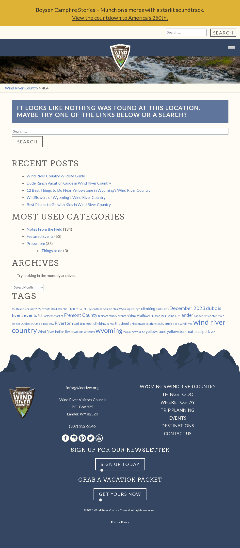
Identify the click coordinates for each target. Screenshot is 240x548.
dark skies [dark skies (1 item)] (162, 309)
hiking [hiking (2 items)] (131, 316)
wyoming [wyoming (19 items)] (109, 330)
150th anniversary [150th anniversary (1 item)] (23, 309)
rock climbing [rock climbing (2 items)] (96, 324)
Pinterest (82, 438)
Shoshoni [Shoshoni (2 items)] (121, 324)
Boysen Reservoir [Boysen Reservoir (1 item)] (97, 309)
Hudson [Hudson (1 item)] (155, 316)
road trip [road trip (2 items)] (78, 324)
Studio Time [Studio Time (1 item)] (172, 323)
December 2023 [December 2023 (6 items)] (187, 308)
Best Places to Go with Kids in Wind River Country (69, 204)
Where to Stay (177, 402)
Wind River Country (120, 57)
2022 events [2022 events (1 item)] (42, 309)
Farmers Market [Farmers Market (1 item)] (53, 316)
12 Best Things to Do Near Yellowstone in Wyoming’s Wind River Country (88, 190)
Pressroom (36, 243)
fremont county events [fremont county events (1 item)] (112, 316)
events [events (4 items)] (30, 315)
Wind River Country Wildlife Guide (56, 176)
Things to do (52, 250)
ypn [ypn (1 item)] (213, 332)
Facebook (65, 438)
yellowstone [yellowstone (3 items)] (156, 331)
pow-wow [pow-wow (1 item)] (48, 323)
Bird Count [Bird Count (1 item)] (79, 309)
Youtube (99, 438)
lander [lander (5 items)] (186, 315)
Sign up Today (120, 464)
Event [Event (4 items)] (17, 315)
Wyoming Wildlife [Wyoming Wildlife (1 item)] (134, 332)
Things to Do (177, 394)
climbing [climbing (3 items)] (148, 308)
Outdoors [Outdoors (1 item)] (26, 323)
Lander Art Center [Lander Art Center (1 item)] (205, 316)
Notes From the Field (44, 229)
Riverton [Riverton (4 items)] (63, 323)
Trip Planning (177, 410)
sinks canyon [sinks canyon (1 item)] (137, 323)
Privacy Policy (120, 522)
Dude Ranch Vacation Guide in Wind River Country (69, 183)
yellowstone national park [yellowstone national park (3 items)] (188, 331)
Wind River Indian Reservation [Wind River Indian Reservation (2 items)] (60, 332)
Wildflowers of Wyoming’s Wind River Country (66, 197)
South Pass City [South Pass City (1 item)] (155, 323)
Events (177, 418)
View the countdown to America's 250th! (120, 18)
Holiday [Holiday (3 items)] (143, 315)
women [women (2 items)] (89, 332)
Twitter (91, 438)
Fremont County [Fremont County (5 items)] (80, 315)
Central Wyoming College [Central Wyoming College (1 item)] (124, 309)
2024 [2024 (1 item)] (54, 309)
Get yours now (120, 494)
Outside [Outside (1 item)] (37, 323)
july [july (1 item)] (177, 316)
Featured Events (40, 236)
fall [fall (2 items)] (40, 316)
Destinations (177, 425)
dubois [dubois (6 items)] (213, 308)
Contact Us (177, 433)
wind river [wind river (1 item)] (186, 323)
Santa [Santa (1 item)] (110, 323)
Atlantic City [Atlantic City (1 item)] (65, 309)
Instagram (74, 438)
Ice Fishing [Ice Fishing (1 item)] (167, 316)
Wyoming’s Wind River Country (177, 386)
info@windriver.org (82, 387)
